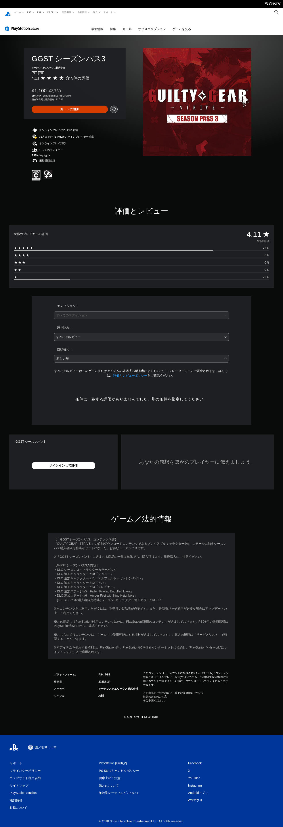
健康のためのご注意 (155, 692)
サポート (108, 12)
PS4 (39, 12)
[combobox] (141, 311)
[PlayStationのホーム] (7, 12)
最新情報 (82, 12)
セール (127, 25)
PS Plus (51, 12)
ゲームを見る (181, 25)
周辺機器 (66, 12)
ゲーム (17, 12)
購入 (95, 12)
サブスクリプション (152, 25)
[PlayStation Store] (23, 24)
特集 (113, 25)
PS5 (29, 12)
